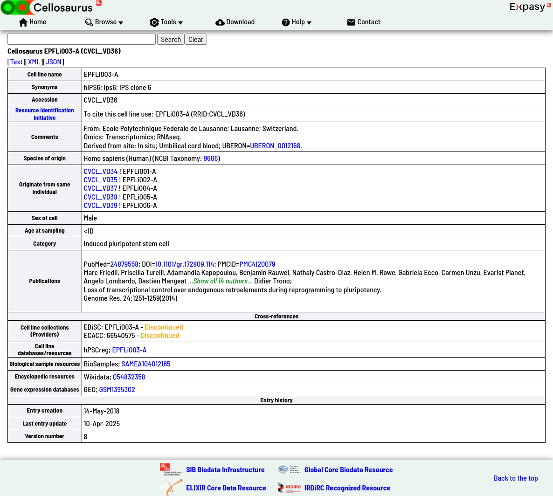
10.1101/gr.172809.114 (184, 263)
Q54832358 (129, 376)
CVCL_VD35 (101, 179)
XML (34, 61)
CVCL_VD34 (101, 170)
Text (16, 61)
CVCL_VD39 (101, 204)
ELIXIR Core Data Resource (226, 487)
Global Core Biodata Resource (348, 469)
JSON (54, 61)
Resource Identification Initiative (44, 113)
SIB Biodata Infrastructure (225, 469)
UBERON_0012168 (275, 145)
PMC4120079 (258, 263)
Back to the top (516, 478)
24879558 (124, 263)
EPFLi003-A (129, 349)
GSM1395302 (117, 389)
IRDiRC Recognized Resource (347, 487)
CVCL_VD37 (100, 187)
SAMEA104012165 (146, 363)
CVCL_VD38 (101, 196)
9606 (211, 157)
